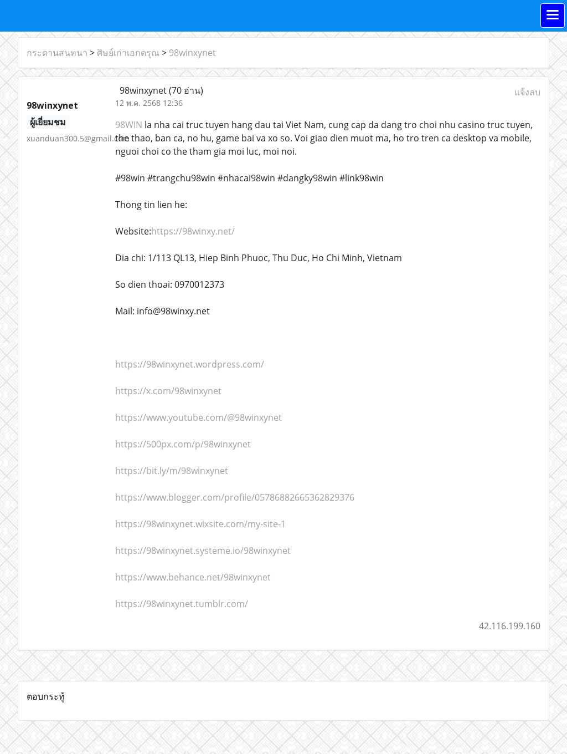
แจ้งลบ (527, 92)
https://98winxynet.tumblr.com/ (181, 604)
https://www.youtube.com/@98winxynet (198, 417)
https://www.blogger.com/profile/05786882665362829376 (234, 497)
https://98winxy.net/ (193, 231)
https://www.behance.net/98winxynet (193, 577)
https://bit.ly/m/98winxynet (171, 471)
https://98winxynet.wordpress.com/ (189, 364)
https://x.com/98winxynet (168, 391)
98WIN (128, 125)
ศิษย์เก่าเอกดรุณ (128, 53)
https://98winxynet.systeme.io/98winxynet (203, 550)
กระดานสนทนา (57, 53)
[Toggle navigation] (552, 15)
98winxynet (192, 53)
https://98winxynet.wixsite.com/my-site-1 (200, 524)
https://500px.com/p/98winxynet (183, 444)
